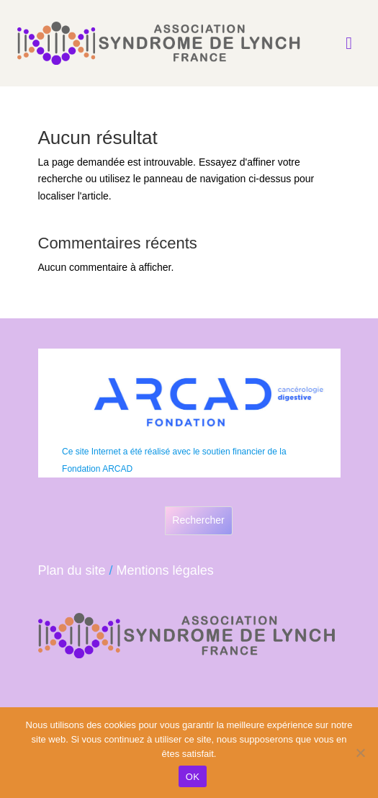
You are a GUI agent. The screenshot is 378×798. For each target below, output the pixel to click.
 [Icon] (349, 43)
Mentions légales (165, 570)
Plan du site (72, 570)
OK (192, 776)
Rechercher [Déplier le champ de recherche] (198, 520)
